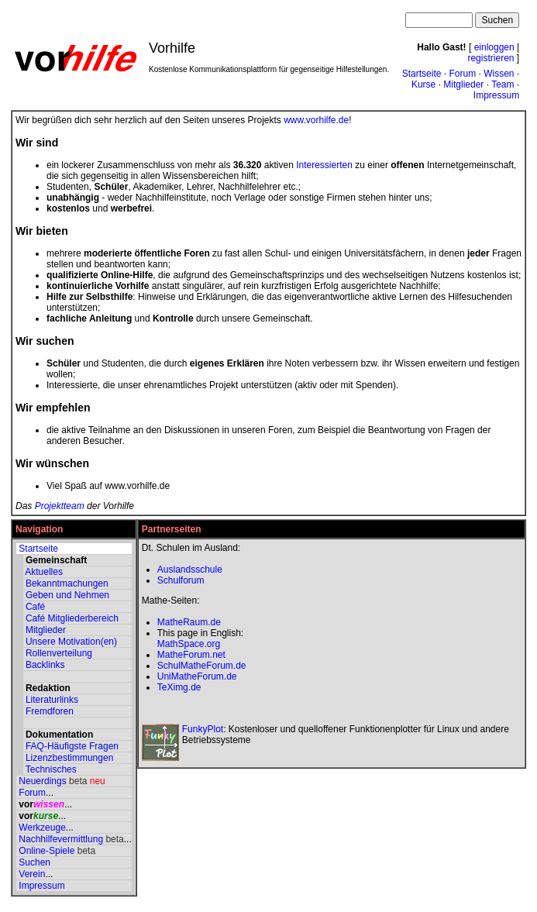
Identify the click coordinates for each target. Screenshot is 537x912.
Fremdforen (50, 711)
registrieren (490, 58)
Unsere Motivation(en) (71, 641)
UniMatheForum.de (197, 676)
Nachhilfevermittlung (61, 839)
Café (35, 606)
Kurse (423, 84)
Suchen (34, 862)
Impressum (496, 95)
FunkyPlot (202, 729)
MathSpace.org (188, 643)
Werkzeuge (42, 827)
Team (502, 84)
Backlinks (45, 664)
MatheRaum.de (189, 622)
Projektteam (59, 506)
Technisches (51, 769)
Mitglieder (463, 84)
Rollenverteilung (59, 653)
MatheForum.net (191, 654)
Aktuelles (44, 571)
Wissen (499, 73)
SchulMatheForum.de (201, 665)
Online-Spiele (46, 850)
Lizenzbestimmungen (69, 757)
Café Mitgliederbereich (72, 618)
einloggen (494, 47)
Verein (32, 874)
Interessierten (324, 165)
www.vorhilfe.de (316, 120)
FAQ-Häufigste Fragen (72, 746)
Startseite (422, 73)
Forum (462, 73)
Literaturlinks (52, 699)
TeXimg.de (179, 687)
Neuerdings (42, 781)
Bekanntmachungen (67, 583)
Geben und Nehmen (67, 595)
